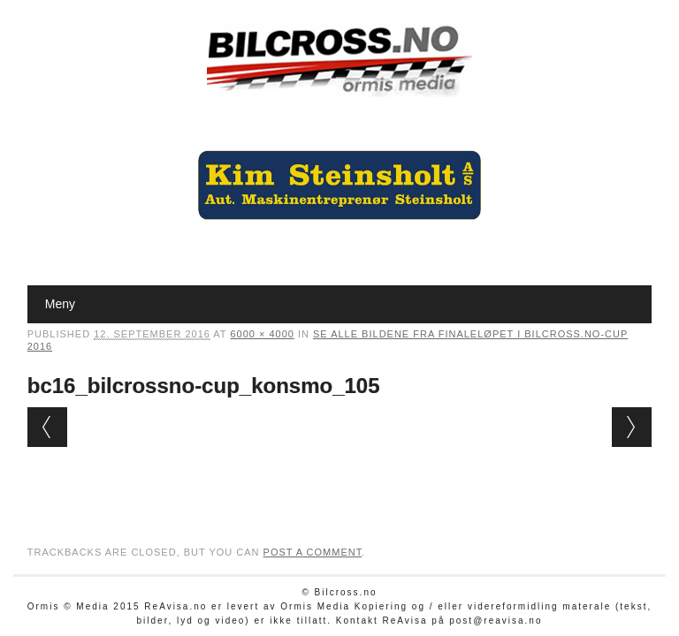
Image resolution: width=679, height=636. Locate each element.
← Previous (47, 427)
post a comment (312, 552)
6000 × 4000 (262, 334)
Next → (632, 427)
